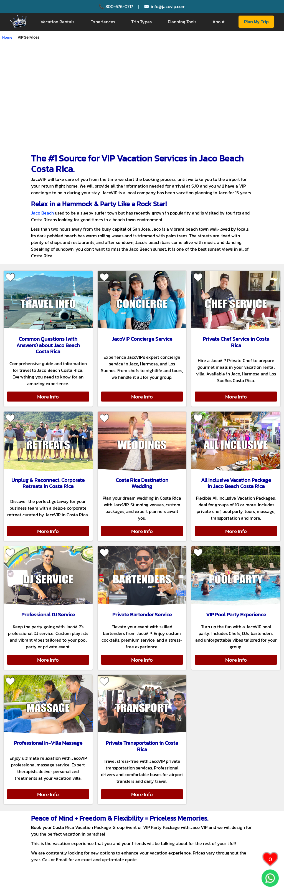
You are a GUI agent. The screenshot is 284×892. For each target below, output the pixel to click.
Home (7, 37)
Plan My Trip (256, 21)
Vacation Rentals (57, 21)
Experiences (102, 21)
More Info (48, 396)
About (218, 21)
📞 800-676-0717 (116, 6)
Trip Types (141, 21)
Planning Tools (182, 21)
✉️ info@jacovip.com (165, 6)
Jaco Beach (42, 213)
